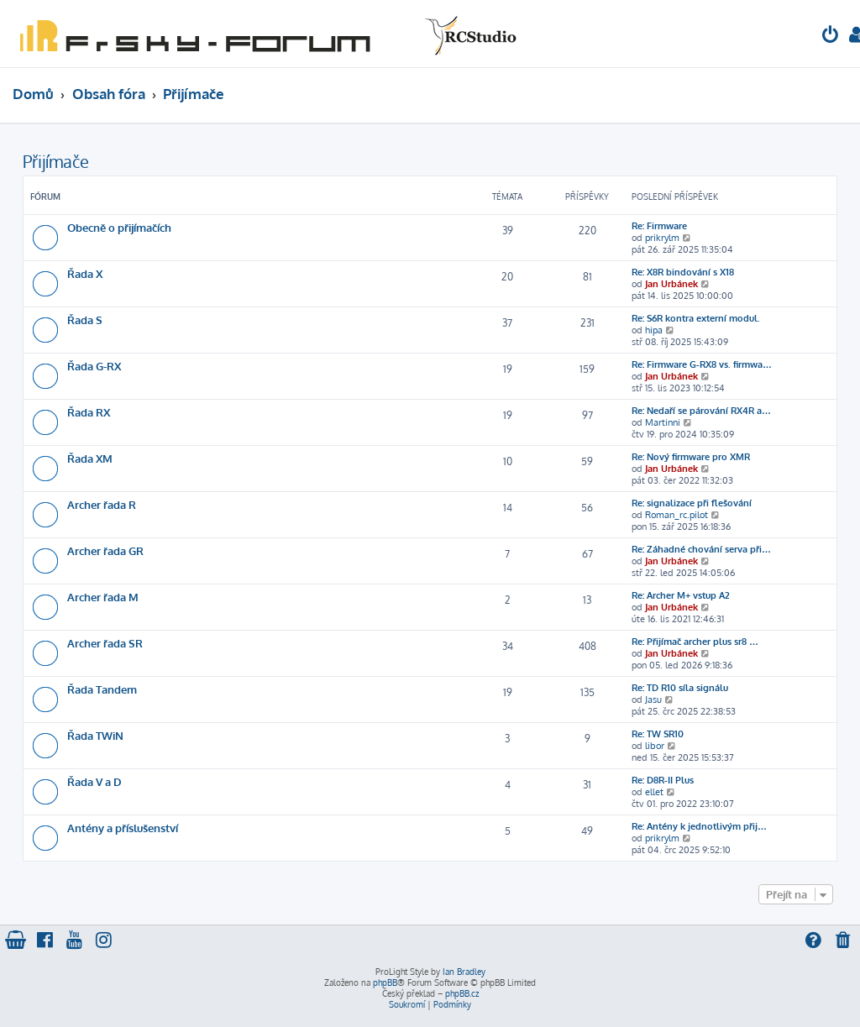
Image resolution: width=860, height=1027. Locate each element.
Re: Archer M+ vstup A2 (681, 595)
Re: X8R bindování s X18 (683, 272)
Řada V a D (94, 781)
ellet (654, 792)
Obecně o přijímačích (119, 227)
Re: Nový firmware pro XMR (691, 457)
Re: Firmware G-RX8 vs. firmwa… (702, 364)
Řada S (84, 319)
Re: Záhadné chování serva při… (701, 549)
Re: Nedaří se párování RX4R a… (701, 411)
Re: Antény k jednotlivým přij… (699, 826)
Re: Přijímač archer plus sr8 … (695, 641)
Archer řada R (101, 504)
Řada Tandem (102, 689)
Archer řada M (103, 596)
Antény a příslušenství (122, 827)
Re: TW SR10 (658, 734)
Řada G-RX (94, 366)
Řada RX (88, 412)
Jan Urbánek (671, 284)
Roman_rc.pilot (676, 515)
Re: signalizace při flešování (692, 503)
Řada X (84, 273)
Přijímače (56, 161)
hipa (654, 330)
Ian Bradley (464, 972)
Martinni (662, 422)
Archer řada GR (105, 550)
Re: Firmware (659, 226)
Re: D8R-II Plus (663, 780)
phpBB (385, 982)
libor (654, 746)
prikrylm (662, 238)
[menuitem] (830, 36)
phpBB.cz (462, 993)
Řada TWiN (95, 735)
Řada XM (90, 458)
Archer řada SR (105, 643)
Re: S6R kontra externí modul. (696, 318)
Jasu (653, 699)
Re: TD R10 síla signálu (680, 688)
